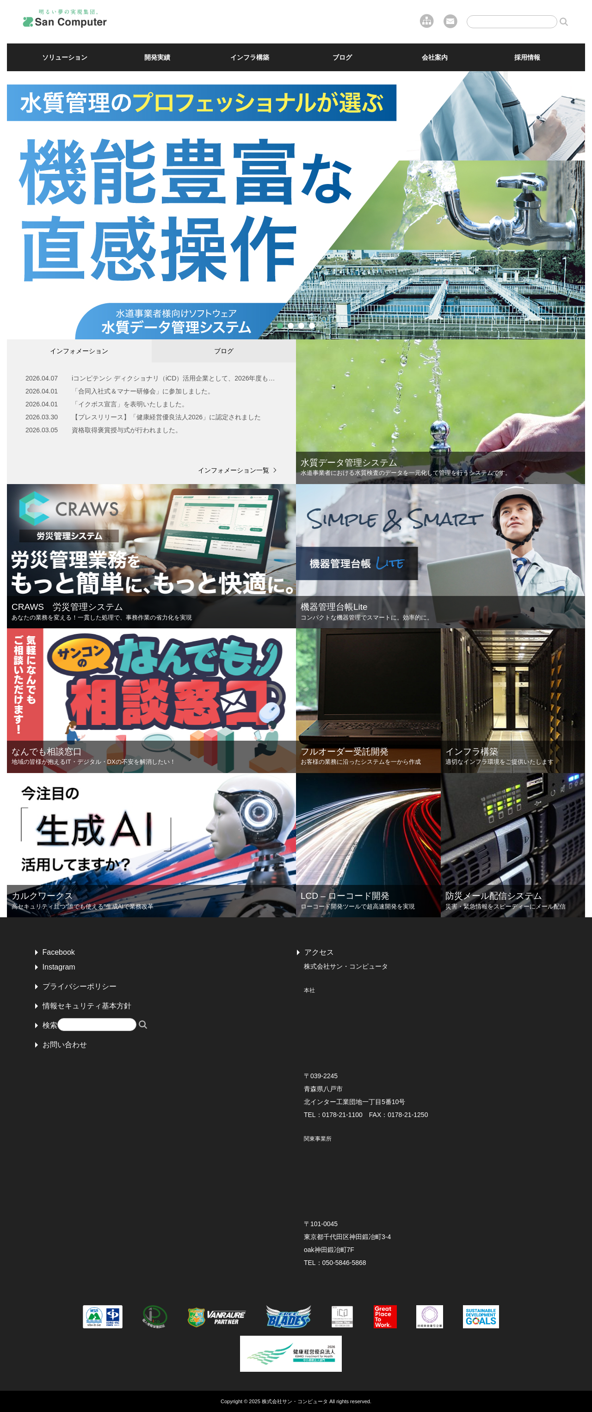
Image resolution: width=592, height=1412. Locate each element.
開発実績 (157, 57)
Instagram (59, 967)
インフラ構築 (249, 57)
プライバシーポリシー (80, 986)
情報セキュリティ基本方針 (87, 1006)
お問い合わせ (65, 1045)
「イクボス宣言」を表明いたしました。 (130, 404)
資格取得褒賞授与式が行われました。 (127, 430)
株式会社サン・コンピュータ (295, 1401)
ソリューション (64, 57)
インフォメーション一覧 (233, 470)
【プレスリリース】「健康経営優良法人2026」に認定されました (166, 417)
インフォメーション (79, 351)
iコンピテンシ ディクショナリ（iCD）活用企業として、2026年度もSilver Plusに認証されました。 (175, 378)
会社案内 (435, 57)
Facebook (59, 952)
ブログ (342, 57)
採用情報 (527, 57)
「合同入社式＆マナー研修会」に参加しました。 (143, 391)
